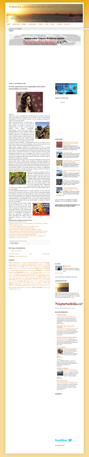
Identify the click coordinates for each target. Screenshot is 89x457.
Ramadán (39, 282)
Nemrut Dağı (40, 279)
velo (46, 287)
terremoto (25, 285)
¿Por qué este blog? (67, 152)
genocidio (17, 273)
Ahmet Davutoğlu (34, 262)
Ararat (44, 264)
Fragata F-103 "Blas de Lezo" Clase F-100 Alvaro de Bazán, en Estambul (71, 371)
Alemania (48, 262)
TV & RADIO (59, 24)
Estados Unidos (12, 272)
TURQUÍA (24, 24)
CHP (26, 266)
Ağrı (28, 262)
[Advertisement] (18, 64)
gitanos (20, 273)
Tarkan (16, 285)
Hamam (44, 273)
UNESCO (29, 287)
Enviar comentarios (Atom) (21, 256)
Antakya (37, 264)
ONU (25, 281)
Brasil (46, 265)
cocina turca (40, 266)
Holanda (10, 275)
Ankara (33, 264)
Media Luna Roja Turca (44, 278)
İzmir (10, 276)
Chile (19, 266)
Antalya (40, 264)
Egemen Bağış (14, 270)
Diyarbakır (42, 268)
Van (44, 287)
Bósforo (40, 265)
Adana (21, 262)
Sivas (46, 284)
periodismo (24, 282)
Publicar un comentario (16, 250)
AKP (44, 262)
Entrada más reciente (14, 253)
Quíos (35, 282)
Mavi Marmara (33, 278)
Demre (27, 268)
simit (37, 284)
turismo (15, 287)
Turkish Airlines (20, 287)
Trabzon (33, 285)
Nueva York (11, 281)
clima (35, 267)
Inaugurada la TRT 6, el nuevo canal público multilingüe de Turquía (25, 229)
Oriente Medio (36, 281)
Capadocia (15, 266)
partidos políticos (18, 282)
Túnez (49, 285)
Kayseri (33, 276)
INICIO (8, 24)
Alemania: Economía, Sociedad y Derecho (67, 337)
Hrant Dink (17, 275)
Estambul (20, 272)
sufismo (13, 285)
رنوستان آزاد (59, 359)
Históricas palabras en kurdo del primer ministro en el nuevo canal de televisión (28, 231)
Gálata (45, 272)
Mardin (23, 278)
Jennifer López (19, 276)
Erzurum (43, 270)
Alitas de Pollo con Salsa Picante (71, 348)
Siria (43, 284)
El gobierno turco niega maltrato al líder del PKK (21, 235)
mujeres (29, 279)
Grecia (35, 273)
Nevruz (44, 279)
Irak (35, 275)
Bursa (49, 265)
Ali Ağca (14, 264)
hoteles (13, 275)
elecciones (33, 270)
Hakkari (41, 273)
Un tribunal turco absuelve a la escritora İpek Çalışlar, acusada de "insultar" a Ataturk (71, 189)
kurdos (40, 276)
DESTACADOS (15, 24)
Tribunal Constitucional (40, 285)
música (36, 279)
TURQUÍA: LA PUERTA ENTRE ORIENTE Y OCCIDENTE (42, 6)
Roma (16, 284)
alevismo (10, 264)
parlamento (11, 282)
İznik (12, 276)
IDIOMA (41, 24)
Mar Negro (18, 278)
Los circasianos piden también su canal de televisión (22, 228)
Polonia (31, 282)
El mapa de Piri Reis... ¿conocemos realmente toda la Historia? (71, 161)
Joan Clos (24, 276)
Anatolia (29, 264)
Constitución (46, 267)
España (48, 270)
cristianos (11, 268)
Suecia (10, 285)
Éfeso (10, 270)
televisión (20, 285)
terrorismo (29, 285)
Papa (49, 281)
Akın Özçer (40, 262)
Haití (38, 273)
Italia (49, 275)
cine (28, 266)
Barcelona (27, 265)
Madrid (10, 278)
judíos (27, 276)
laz (47, 276)
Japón (14, 276)
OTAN (40, 281)
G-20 (43, 272)
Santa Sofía (33, 284)
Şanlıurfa (28, 284)
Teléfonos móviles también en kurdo (17, 221)
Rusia (20, 284)
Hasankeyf (48, 273)
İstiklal (46, 275)
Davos (24, 268)
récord (42, 282)
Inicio (30, 253)
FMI (34, 272)
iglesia (25, 275)
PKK (28, 282)
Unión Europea (37, 287)
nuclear (48, 279)
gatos (13, 273)
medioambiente (12, 279)
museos (32, 279)
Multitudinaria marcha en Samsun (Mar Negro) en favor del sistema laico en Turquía (70, 143)
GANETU (10, 273)
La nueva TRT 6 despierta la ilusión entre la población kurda (23, 226)
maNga (13, 278)
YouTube (11, 289)
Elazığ (29, 270)
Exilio (58, 360)
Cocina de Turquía (61, 347)
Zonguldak (19, 289)
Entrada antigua (46, 253)
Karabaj (30, 276)
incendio (29, 275)
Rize (14, 284)
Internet (33, 275)
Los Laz (65, 179)
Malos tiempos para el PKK (15, 225)
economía (47, 268)
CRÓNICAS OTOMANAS (62, 368)
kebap (37, 276)
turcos (10, 287)
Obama (15, 281)
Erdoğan (39, 270)
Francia (37, 272)
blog (35, 265)
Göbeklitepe (24, 273)
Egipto (19, 270)
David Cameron (19, 268)
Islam (40, 275)
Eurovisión (26, 272)
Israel (43, 275)
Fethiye (31, 272)
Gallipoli (48, 272)
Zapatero (15, 289)
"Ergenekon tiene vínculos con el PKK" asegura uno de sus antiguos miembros (28, 223)
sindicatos (40, 284)
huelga (22, 275)
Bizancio (31, 265)
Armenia (47, 264)
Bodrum (37, 265)
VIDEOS (52, 24)
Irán (37, 275)
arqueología (12, 265)
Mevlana (20, 279)
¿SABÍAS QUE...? (32, 24)
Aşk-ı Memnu (18, 265)
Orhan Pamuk (30, 281)
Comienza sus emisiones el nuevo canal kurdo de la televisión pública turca (27, 232)
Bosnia (43, 265)
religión (11, 284)
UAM (25, 287)
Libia (49, 276)
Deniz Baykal (31, 268)
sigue (73, 297)
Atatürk (23, 265)
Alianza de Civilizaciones (22, 264)
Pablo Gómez (68, 266)
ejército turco (25, 270)
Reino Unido (47, 282)
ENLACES (66, 24)
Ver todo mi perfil (59, 273)
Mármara (27, 278)
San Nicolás (23, 284)
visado (48, 287)
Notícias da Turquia (61, 314)
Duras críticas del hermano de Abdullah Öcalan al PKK (22, 234)
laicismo (44, 276)
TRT (46, 285)
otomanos (45, 281)
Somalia (48, 284)
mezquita (25, 279)
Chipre (22, 267)
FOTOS (46, 24)
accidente (17, 262)
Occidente (20, 281)
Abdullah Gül (12, 262)
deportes (37, 268)
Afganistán (25, 262)
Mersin (17, 279)
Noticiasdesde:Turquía (62, 380)
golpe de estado (30, 273)
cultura (14, 268)
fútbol (40, 272)
